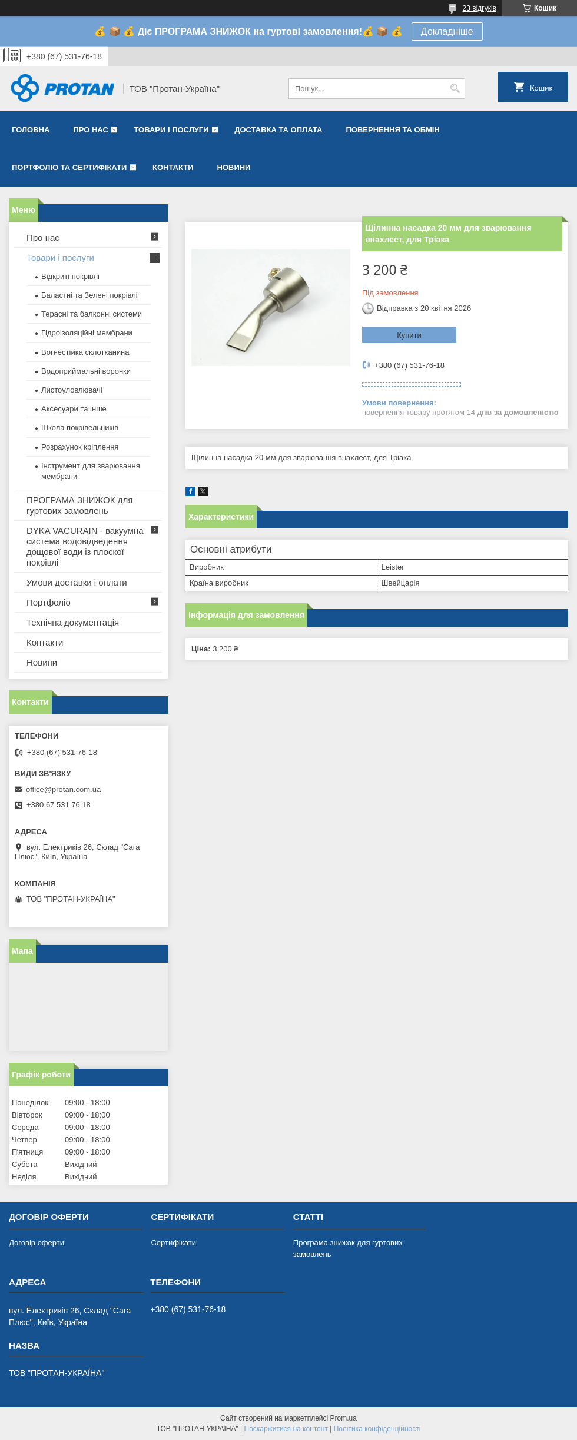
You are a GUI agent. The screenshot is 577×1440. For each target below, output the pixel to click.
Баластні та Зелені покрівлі (89, 295)
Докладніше (447, 31)
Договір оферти (36, 1242)
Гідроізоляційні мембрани (86, 332)
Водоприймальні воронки (86, 371)
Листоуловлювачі (71, 389)
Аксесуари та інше (74, 408)
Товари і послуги (171, 129)
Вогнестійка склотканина (85, 352)
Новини (234, 167)
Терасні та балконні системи (91, 314)
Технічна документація (72, 622)
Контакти (173, 167)
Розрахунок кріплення (79, 447)
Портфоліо (48, 602)
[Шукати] (455, 88)
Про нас (90, 129)
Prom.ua (343, 1418)
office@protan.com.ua (63, 789)
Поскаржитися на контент (286, 1429)
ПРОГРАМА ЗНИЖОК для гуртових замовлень (79, 505)
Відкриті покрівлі (70, 276)
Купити (409, 335)
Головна (30, 129)
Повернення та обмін (392, 129)
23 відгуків (479, 8)
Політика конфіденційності (377, 1429)
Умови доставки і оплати (76, 582)
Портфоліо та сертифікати (69, 167)
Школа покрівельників (79, 427)
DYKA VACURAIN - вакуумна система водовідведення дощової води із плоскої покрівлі (85, 546)
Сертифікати (173, 1242)
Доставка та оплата (278, 129)
